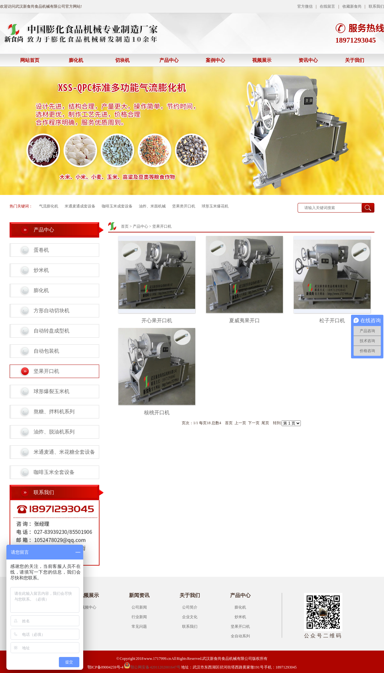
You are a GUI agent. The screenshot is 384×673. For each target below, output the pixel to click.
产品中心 (169, 60)
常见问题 (139, 626)
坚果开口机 (46, 371)
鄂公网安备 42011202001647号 (152, 667)
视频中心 (88, 607)
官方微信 (305, 6)
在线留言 (327, 6)
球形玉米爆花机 (215, 206)
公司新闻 (139, 607)
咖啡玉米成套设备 (117, 206)
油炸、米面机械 (152, 206)
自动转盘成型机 (51, 330)
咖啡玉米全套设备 (54, 472)
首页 (125, 226)
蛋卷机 (41, 250)
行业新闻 (139, 617)
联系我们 (376, 6)
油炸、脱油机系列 (54, 431)
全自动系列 (240, 636)
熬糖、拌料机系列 (54, 411)
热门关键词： (21, 206)
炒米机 (41, 270)
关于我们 (354, 60)
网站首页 (29, 60)
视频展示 (261, 60)
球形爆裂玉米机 (51, 391)
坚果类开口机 (183, 206)
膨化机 (76, 60)
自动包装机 (46, 351)
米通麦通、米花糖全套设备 (64, 452)
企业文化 (189, 617)
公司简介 (189, 607)
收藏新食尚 (352, 6)
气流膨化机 (48, 206)
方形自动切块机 (51, 310)
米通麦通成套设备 (80, 206)
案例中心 (215, 60)
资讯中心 (308, 60)
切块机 (122, 60)
